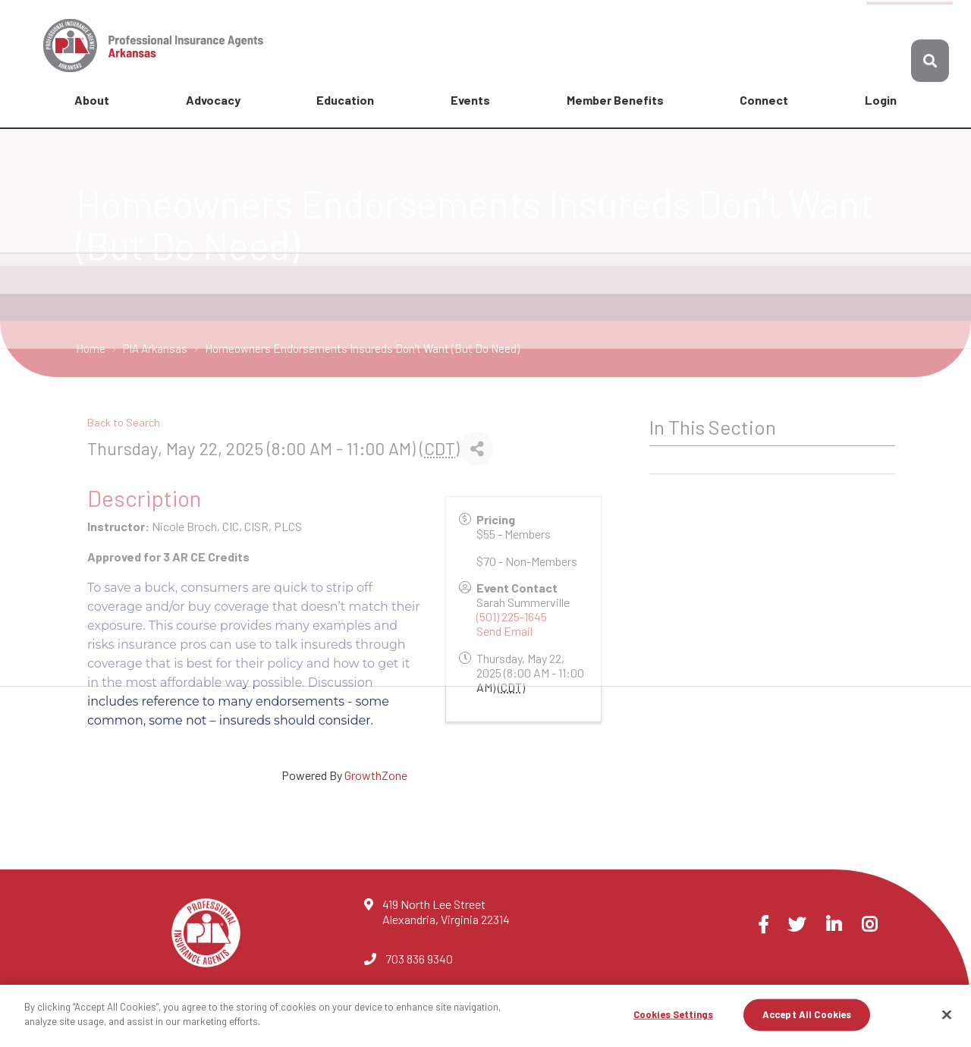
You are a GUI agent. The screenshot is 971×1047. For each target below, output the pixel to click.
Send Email (504, 631)
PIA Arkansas (156, 348)
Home (92, 348)
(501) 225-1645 (511, 616)
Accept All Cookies (806, 1014)
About (91, 100)
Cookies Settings (673, 1014)
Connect (764, 100)
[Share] (477, 449)
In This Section (712, 427)
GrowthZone (375, 775)
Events (470, 100)
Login (881, 100)
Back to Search (123, 422)
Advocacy (213, 100)
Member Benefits (615, 100)
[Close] (946, 1014)
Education (345, 100)
